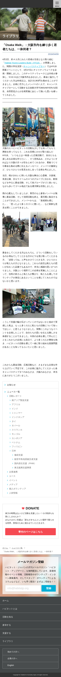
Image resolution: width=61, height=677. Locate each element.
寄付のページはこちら (30, 531)
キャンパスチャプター (34, 66)
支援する (30, 633)
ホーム (30, 600)
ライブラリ (30, 641)
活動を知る (30, 617)
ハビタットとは (30, 608)
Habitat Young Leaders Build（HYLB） (23, 63)
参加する (30, 625)
